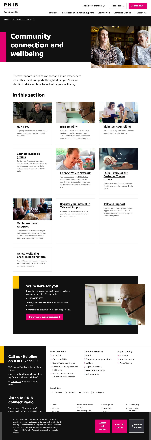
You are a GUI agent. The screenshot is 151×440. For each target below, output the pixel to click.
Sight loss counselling (117, 127)
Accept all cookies (102, 426)
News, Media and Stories (63, 363)
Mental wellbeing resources (27, 225)
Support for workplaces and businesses (65, 368)
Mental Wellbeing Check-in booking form (31, 255)
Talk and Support (114, 204)
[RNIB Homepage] (11, 9)
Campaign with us (123, 12)
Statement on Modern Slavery (85, 406)
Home (6, 19)
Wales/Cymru (126, 363)
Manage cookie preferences (133, 409)
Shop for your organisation (98, 359)
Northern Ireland (127, 359)
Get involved (105, 12)
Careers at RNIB (59, 359)
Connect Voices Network (75, 173)
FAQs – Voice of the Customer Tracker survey (116, 176)
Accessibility (107, 408)
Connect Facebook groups (28, 155)
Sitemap (105, 412)
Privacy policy (107, 405)
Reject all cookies (119, 426)
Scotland (124, 355)
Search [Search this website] (142, 12)
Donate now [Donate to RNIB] (137, 5)
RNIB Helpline (69, 127)
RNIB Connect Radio (95, 370)
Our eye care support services (44, 317)
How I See (23, 127)
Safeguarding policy (84, 411)
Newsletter (56, 412)
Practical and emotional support (78, 12)
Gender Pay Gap (133, 405)
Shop (88, 355)
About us (56, 355)
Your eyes (54, 12)
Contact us (31, 309)
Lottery (89, 363)
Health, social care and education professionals (63, 375)
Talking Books (92, 374)
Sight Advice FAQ (94, 366)
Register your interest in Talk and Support (75, 205)
